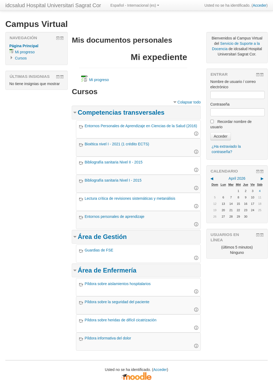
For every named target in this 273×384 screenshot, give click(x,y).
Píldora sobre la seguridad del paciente (117, 302)
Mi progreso (25, 52)
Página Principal (23, 46)
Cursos (21, 58)
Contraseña (220, 104)
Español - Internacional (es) (134, 5)
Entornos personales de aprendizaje (114, 216)
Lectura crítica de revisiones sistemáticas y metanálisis (130, 198)
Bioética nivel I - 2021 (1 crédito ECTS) (117, 144)
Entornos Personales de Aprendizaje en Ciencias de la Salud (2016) (141, 126)
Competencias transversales (121, 112)
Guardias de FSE (99, 250)
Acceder (259, 5)
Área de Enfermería (107, 270)
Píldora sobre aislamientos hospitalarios (117, 284)
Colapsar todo (189, 102)
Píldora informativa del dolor (108, 338)
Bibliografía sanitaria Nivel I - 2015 (113, 180)
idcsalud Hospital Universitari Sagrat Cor (53, 5)
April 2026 (236, 178)
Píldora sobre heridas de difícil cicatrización (120, 320)
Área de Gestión (102, 236)
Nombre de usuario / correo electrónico (233, 84)
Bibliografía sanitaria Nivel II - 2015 (113, 162)
